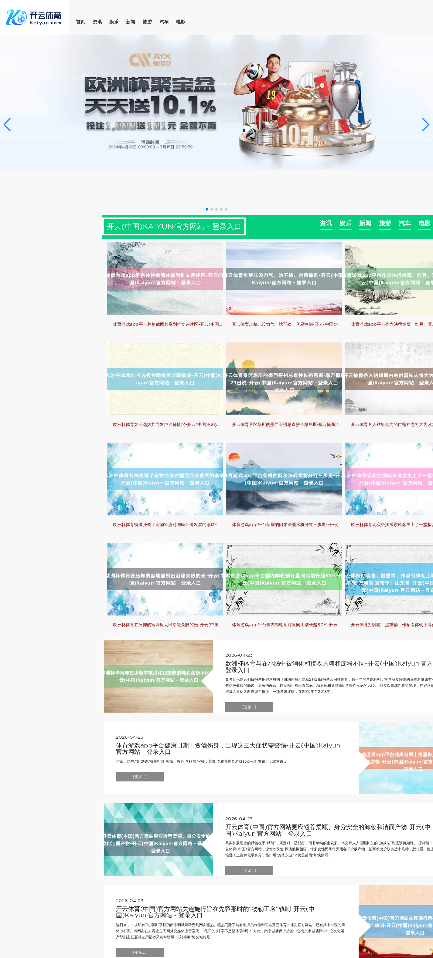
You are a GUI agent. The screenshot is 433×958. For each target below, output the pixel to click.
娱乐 (113, 22)
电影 (180, 22)
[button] (426, 124)
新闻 (130, 22)
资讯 (97, 22)
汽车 (164, 22)
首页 (80, 22)
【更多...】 (249, 707)
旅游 (147, 22)
